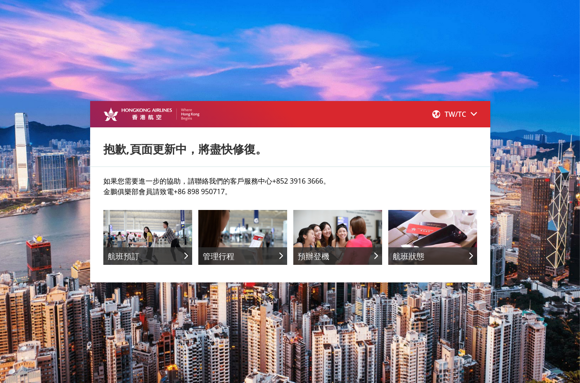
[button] (454, 114)
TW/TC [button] (454, 114)
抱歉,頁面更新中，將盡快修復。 (185, 149)
